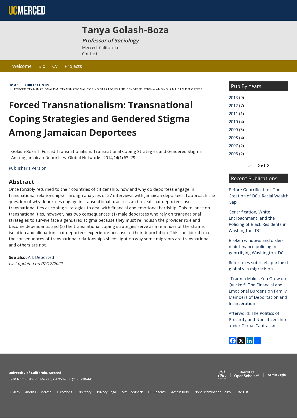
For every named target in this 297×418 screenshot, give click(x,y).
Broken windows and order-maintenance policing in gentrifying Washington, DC (256, 246)
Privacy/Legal (107, 392)
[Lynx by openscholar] (226, 375)
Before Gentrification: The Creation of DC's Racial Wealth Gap (258, 196)
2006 (233, 153)
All (30, 257)
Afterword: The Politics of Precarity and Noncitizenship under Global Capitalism (257, 319)
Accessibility (180, 392)
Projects (73, 66)
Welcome (22, 66)
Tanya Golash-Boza (125, 29)
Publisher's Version (28, 168)
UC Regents (157, 392)
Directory (84, 392)
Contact (90, 53)
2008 (233, 137)
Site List (242, 392)
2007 (233, 145)
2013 (233, 97)
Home (13, 85)
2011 (233, 113)
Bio (41, 66)
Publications (37, 85)
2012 (233, 105)
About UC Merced (38, 392)
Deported (44, 257)
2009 (233, 129)
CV (55, 66)
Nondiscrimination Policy (212, 392)
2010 (233, 121)
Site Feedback (132, 392)
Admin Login (277, 375)
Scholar (246, 374)
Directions (64, 392)
